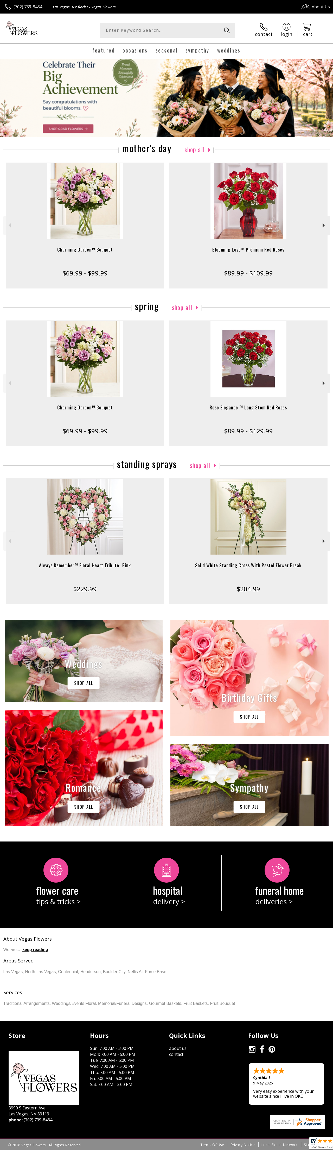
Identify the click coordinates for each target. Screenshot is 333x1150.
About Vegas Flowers (27, 938)
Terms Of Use (212, 1144)
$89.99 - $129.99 (248, 431)
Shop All (194, 149)
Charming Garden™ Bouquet (85, 249)
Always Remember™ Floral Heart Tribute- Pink (85, 565)
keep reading (35, 949)
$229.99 (85, 588)
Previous (9, 225)
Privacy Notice (242, 1144)
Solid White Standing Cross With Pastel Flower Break (248, 565)
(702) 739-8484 (28, 7)
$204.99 (248, 588)
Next (324, 225)
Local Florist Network (279, 1144)
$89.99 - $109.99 (248, 273)
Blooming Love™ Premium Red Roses (248, 249)
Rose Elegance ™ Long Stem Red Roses (248, 407)
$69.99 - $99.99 (85, 273)
